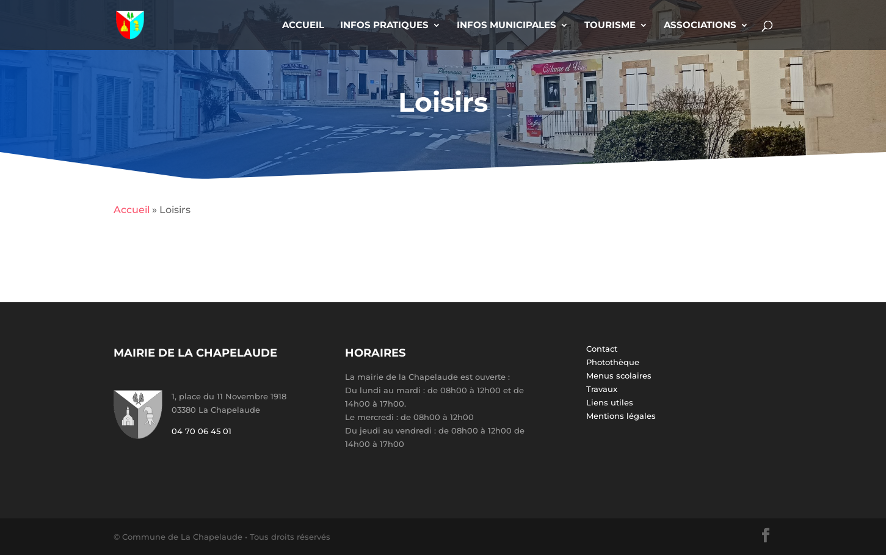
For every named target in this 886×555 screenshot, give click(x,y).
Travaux (601, 389)
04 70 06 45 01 (201, 431)
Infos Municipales (506, 26)
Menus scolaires (619, 375)
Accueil (303, 26)
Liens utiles (609, 402)
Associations (700, 26)
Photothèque (612, 362)
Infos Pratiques (384, 26)
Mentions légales (621, 416)
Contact (601, 349)
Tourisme (610, 26)
